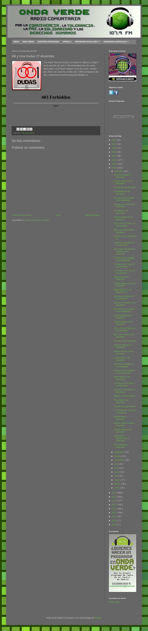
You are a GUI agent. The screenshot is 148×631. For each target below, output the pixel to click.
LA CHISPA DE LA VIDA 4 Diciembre (124, 411)
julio (116, 464)
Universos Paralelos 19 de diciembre (124, 243)
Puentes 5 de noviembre (125, 406)
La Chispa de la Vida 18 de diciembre (124, 271)
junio (116, 468)
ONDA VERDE (28, 42)
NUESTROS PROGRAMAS (48, 42)
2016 (114, 500)
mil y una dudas (28, 133)
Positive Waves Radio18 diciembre (125, 284)
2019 (114, 168)
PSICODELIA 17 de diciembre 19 (122, 291)
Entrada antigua (92, 215)
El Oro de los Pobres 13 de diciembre (124, 329)
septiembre (119, 460)
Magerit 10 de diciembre (124, 396)
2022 (114, 156)
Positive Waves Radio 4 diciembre (124, 424)
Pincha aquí (114, 602)
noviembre (119, 452)
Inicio (58, 215)
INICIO (16, 42)
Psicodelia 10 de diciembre (121, 401)
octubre (118, 456)
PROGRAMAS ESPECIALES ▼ (116, 42)
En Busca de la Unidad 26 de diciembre (124, 199)
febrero (117, 484)
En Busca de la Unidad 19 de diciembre (124, 259)
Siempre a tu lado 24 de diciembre (124, 205)
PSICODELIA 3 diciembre (120, 446)
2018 (114, 493)
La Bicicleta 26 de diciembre (122, 192)
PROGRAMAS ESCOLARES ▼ (87, 42)
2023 (114, 152)
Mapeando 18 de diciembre (121, 278)
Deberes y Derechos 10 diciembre (124, 390)
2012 (114, 516)
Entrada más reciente (22, 215)
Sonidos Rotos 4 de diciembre (122, 430)
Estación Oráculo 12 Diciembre (123, 346)
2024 (114, 148)
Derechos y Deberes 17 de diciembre (124, 297)
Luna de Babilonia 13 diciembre (123, 316)
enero (117, 488)
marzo (117, 480)
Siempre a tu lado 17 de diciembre (124, 303)
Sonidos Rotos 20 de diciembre (123, 218)
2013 (114, 512)
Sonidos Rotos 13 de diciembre (123, 323)
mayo (117, 472)
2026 (114, 140)
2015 (114, 504)
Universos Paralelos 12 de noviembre (124, 365)
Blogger (98, 618)
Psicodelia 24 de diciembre (121, 212)
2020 (114, 164)
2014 (114, 508)
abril (116, 476)
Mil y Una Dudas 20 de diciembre (124, 231)
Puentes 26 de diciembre (125, 187)
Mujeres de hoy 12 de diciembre (123, 352)
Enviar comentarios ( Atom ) (37, 220)
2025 (114, 144)
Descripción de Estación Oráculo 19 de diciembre (124, 251)
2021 (114, 160)
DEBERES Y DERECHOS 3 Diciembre (121, 438)
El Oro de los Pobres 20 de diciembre (124, 224)
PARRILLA (67, 42)
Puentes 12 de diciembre (125, 341)
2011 (114, 520)
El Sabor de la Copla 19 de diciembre (124, 265)
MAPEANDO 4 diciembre (120, 418)
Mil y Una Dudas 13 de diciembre (124, 335)
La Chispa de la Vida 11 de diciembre (124, 384)
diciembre (119, 171)
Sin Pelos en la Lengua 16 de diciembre (124, 310)
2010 (114, 524)
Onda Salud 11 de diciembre (122, 378)
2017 (114, 497)
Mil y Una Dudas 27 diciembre (122, 176)
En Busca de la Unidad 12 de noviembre (124, 371)
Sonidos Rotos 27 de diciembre (123, 182)
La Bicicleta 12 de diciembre (122, 359)
